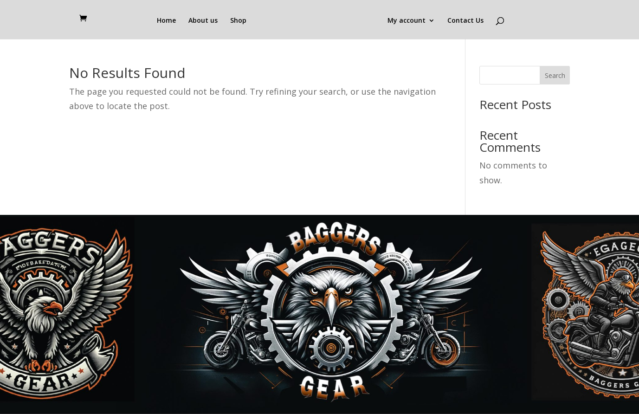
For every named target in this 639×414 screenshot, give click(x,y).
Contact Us (465, 21)
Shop (238, 21)
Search (555, 75)
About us (203, 21)
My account (406, 21)
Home (166, 21)
